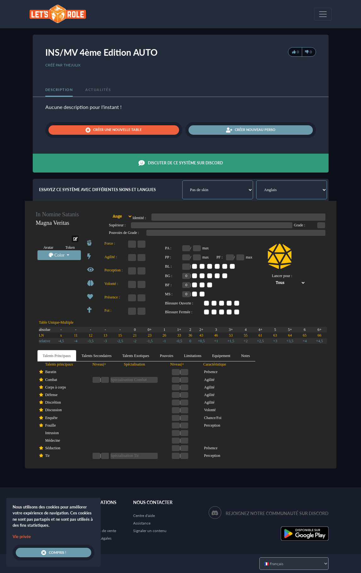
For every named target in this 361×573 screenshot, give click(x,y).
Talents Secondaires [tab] (96, 356)
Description (59, 90)
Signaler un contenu (149, 530)
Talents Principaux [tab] (57, 356)
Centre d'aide (144, 515)
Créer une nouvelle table (114, 130)
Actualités (98, 90)
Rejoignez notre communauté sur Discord (277, 513)
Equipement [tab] (221, 356)
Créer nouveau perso (250, 130)
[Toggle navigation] (323, 14)
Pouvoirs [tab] (166, 356)
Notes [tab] (245, 356)
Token (70, 247)
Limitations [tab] (192, 356)
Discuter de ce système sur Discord (180, 163)
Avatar (48, 247)
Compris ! (53, 552)
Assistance (141, 523)
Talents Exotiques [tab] (135, 356)
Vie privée (22, 536)
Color (57, 255)
